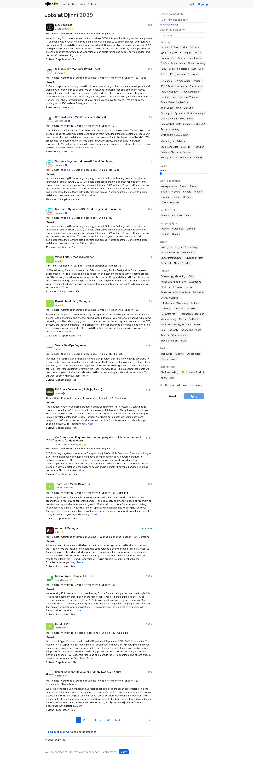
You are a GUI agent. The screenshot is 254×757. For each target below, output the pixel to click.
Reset (172, 396)
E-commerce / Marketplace (175, 292)
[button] (78, 55)
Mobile (197, 324)
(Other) (198, 157)
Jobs (82, 4)
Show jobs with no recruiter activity (183, 385)
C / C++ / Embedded (173, 63)
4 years (176, 191)
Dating (188, 287)
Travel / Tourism (169, 340)
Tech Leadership (171, 107)
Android (182, 58)
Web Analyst (186, 118)
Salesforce (183, 68)
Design (198, 81)
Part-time (177, 215)
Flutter (191, 63)
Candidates (68, 4)
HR (189, 146)
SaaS (163, 330)
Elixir (201, 68)
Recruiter (199, 146)
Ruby (163, 68)
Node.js (165, 58)
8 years (176, 197)
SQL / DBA (199, 124)
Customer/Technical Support (176, 152)
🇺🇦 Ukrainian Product (192, 372)
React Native (195, 58)
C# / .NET (174, 52)
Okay (124, 752)
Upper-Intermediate (171, 257)
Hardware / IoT (169, 313)
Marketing (167, 141)
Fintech (195, 303)
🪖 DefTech (167, 377)
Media (182, 319)
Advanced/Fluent (194, 257)
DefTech (193, 319)
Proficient (166, 263)
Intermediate (188, 252)
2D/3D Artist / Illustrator (174, 86)
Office (188, 215)
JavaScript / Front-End (174, 47)
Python (187, 52)
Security (166, 113)
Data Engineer (183, 124)
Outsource (177, 228)
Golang (201, 63)
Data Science (169, 118)
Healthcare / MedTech (192, 313)
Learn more (109, 752)
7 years (165, 197)
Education (198, 292)
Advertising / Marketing (173, 276)
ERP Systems (177, 74)
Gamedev (196, 86)
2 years (194, 186)
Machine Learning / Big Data (176, 324)
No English (166, 247)
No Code (193, 74)
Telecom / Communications (175, 335)
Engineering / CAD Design (174, 134)
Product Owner (169, 97)
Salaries (93, 4)
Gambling (166, 308)
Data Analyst (167, 124)
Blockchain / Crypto (171, 287)
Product (165, 234)
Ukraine (179, 353)
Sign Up (203, 4)
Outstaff (191, 228)
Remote (165, 215)
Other (184, 340)
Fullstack (194, 47)
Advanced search (169, 24)
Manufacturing (168, 319)
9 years (187, 197)
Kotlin (163, 74)
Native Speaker (182, 263)
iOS (173, 58)
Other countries (169, 359)
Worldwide (166, 353)
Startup (176, 234)
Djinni (52, 4)
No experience (169, 186)
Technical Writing (170, 129)
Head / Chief (169, 157)
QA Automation (182, 81)
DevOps (188, 107)
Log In (192, 4)
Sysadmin (180, 113)
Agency (165, 228)
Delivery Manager (189, 97)
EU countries (193, 353)
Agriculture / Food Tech (173, 281)
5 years (187, 191)
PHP (197, 52)
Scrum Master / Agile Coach (175, 102)
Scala (172, 68)
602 (108, 719)
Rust (193, 68)
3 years (165, 191)
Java (163, 52)
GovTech (192, 308)
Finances (185, 157)
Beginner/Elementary (186, 247)
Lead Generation (170, 146)
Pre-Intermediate (170, 252)
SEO (183, 146)
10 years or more (170, 202)
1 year (183, 186)
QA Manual (166, 81)
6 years (198, 191)
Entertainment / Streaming (174, 303)
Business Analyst (196, 113)
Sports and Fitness (191, 330)
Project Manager (170, 91)
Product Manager (190, 91)
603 (117, 719)
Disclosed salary (169, 372)
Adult (191, 276)
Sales (181, 141)
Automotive (195, 281)
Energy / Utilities (169, 297)
